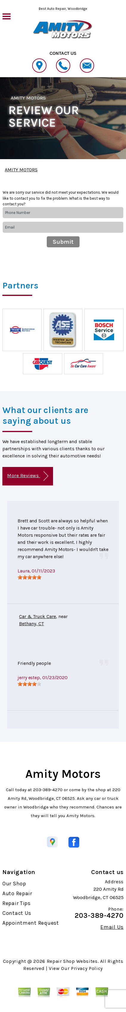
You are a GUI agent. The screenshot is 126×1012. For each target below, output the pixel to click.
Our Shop (14, 883)
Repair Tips (16, 903)
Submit (63, 241)
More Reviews (27, 476)
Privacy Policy (87, 968)
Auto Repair (17, 893)
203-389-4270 (48, 789)
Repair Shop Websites (72, 961)
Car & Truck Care (37, 616)
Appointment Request (30, 923)
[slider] (29, 577)
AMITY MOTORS (28, 98)
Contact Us (16, 913)
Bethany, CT (31, 623)
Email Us (112, 927)
